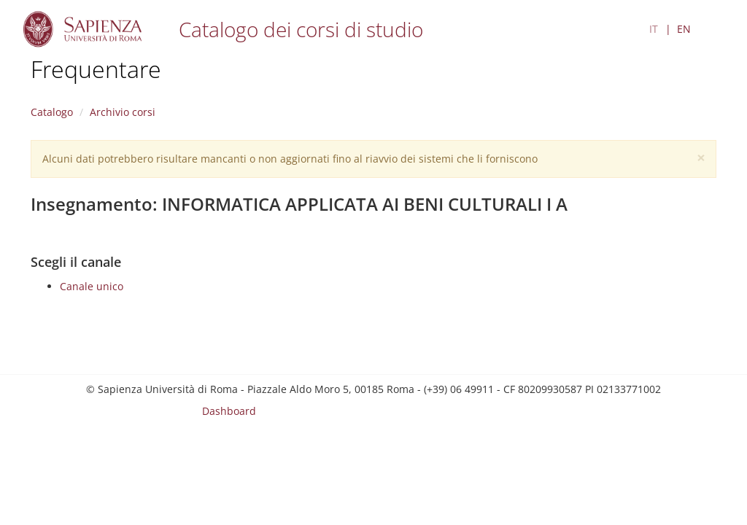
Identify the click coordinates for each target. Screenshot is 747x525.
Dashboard (229, 411)
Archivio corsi (122, 112)
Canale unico (91, 286)
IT (653, 29)
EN (684, 29)
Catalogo (52, 112)
